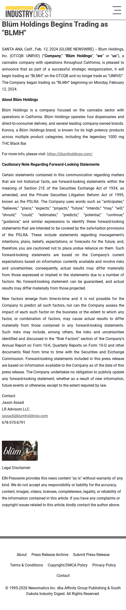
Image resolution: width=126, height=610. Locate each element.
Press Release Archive (50, 554)
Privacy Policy (104, 565)
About (22, 554)
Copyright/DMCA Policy (68, 565)
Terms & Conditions (26, 565)
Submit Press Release (91, 554)
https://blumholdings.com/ (70, 154)
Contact (63, 575)
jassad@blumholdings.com (25, 416)
